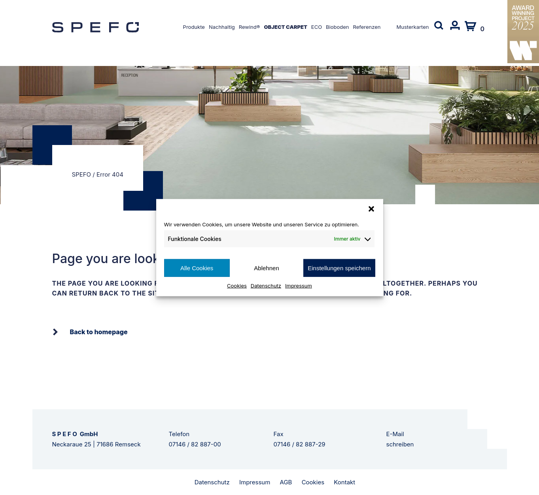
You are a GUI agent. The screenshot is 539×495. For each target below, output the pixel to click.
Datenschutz (266, 285)
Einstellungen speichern (339, 267)
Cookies (237, 285)
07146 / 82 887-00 (195, 444)
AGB (286, 482)
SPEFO (81, 174)
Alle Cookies (196, 267)
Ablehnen (266, 267)
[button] (371, 209)
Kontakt (344, 482)
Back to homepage (99, 332)
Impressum (298, 285)
